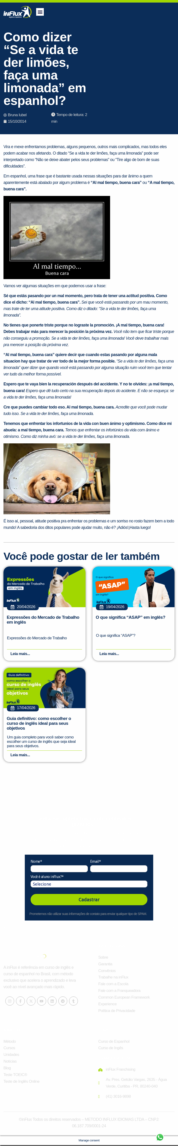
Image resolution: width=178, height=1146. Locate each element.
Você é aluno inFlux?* (47, 878)
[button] (40, 12)
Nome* (36, 862)
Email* (95, 862)
